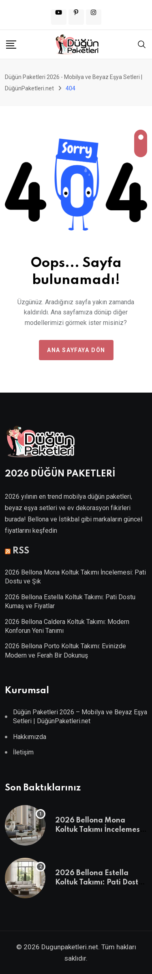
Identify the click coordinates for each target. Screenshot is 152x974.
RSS (21, 551)
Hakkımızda (29, 737)
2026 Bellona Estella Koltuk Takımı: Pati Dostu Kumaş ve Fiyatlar (99, 882)
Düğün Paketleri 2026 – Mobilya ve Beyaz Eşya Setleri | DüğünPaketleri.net (80, 716)
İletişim (23, 752)
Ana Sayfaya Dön (76, 350)
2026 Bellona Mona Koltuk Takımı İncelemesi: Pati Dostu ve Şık (99, 829)
